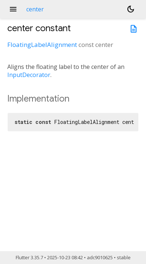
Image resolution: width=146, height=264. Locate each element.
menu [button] (13, 9)
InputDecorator (28, 75)
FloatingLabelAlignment (42, 44)
